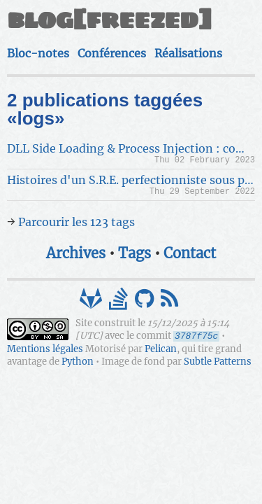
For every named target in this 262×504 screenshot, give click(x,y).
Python (77, 362)
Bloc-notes (38, 53)
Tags (134, 253)
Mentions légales (45, 349)
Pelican (161, 349)
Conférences (112, 53)
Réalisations (188, 53)
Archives (75, 253)
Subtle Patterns (218, 362)
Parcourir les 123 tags (76, 222)
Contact (189, 253)
